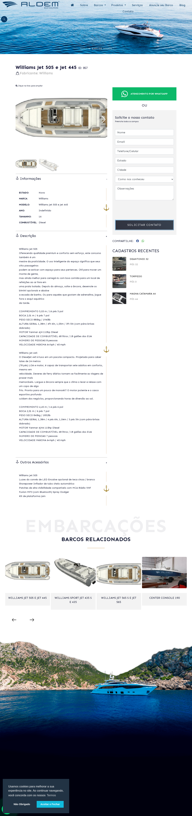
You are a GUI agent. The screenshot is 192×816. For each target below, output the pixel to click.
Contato (128, 11)
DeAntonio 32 (139, 259)
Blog (182, 5)
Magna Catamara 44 (143, 293)
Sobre (84, 5)
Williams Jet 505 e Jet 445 (27, 597)
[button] (103, 119)
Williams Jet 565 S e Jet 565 (118, 600)
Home (84, 46)
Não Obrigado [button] (22, 804)
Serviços (137, 5)
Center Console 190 (164, 597)
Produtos (117, 5)
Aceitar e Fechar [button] (50, 804)
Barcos (99, 5)
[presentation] (141, 210)
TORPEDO (136, 276)
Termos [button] (51, 795)
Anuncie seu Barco (161, 5)
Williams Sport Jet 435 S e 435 (73, 600)
